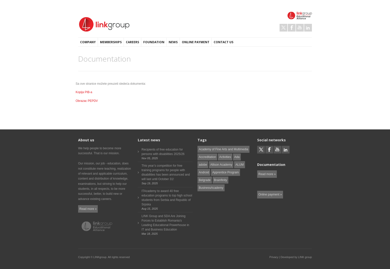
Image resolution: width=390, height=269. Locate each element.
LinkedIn (308, 28)
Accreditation (207, 157)
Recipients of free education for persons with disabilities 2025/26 (163, 152)
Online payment (195, 42)
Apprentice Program (225, 172)
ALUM (239, 164)
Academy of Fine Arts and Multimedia (223, 149)
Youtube (300, 28)
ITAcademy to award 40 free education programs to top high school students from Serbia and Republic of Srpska (167, 197)
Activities (225, 157)
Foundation (153, 42)
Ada (237, 157)
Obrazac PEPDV (87, 101)
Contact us (223, 42)
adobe (203, 164)
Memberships (111, 42)
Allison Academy (221, 164)
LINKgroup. (100, 257)
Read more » (88, 209)
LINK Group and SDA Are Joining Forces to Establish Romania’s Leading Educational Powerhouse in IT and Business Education (165, 222)
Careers (132, 42)
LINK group (305, 257)
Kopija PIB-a (84, 92)
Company (88, 42)
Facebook (291, 28)
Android (204, 172)
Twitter (283, 28)
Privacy (273, 257)
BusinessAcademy (211, 188)
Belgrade (205, 180)
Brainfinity (220, 180)
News (173, 42)
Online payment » (270, 194)
